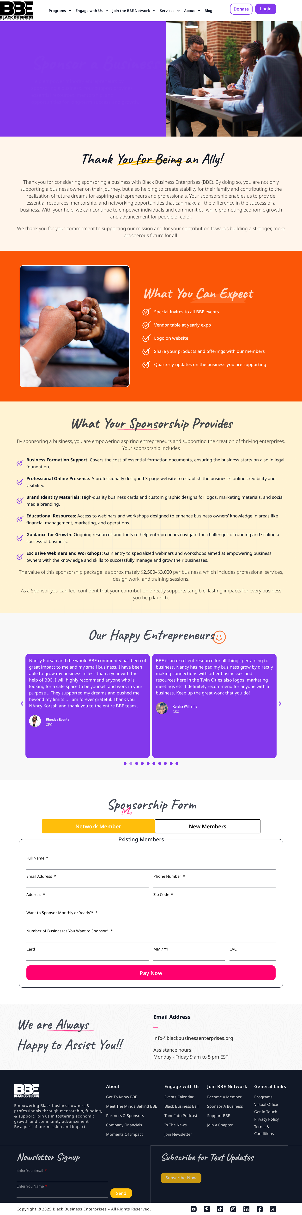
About (192, 10)
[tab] (98, 826)
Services (170, 10)
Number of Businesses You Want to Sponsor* (68, 931)
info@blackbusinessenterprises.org (193, 1038)
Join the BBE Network (134, 10)
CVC (233, 949)
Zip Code (161, 894)
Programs (60, 10)
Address (34, 894)
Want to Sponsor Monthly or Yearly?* (60, 913)
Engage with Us (92, 10)
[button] (22, 703)
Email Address (39, 876)
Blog (208, 10)
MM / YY (160, 949)
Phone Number (167, 876)
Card (30, 949)
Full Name (35, 858)
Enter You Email (30, 1171)
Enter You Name (31, 1186)
